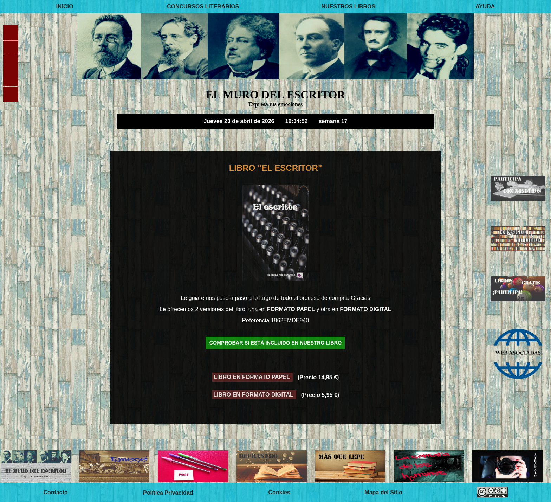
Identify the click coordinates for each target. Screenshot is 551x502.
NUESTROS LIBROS (348, 6)
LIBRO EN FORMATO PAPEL (252, 377)
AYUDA (485, 6)
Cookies (279, 492)
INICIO (64, 6)
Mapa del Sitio (383, 492)
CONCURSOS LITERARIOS (203, 6)
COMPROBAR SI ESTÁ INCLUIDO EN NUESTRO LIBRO (275, 343)
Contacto (55, 492)
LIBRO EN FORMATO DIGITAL (254, 395)
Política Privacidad (168, 492)
